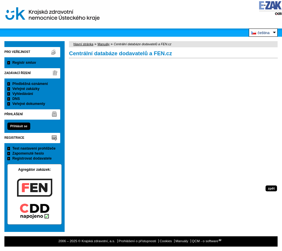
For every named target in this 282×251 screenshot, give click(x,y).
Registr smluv (24, 63)
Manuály (104, 44)
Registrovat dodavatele (32, 158)
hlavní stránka (83, 44)
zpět (271, 188)
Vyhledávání (22, 94)
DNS (16, 99)
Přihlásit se (18, 126)
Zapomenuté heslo (28, 153)
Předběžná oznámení (30, 84)
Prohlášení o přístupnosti (137, 241)
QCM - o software (205, 241)
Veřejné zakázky (26, 89)
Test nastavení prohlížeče (34, 148)
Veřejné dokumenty (28, 104)
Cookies (166, 241)
